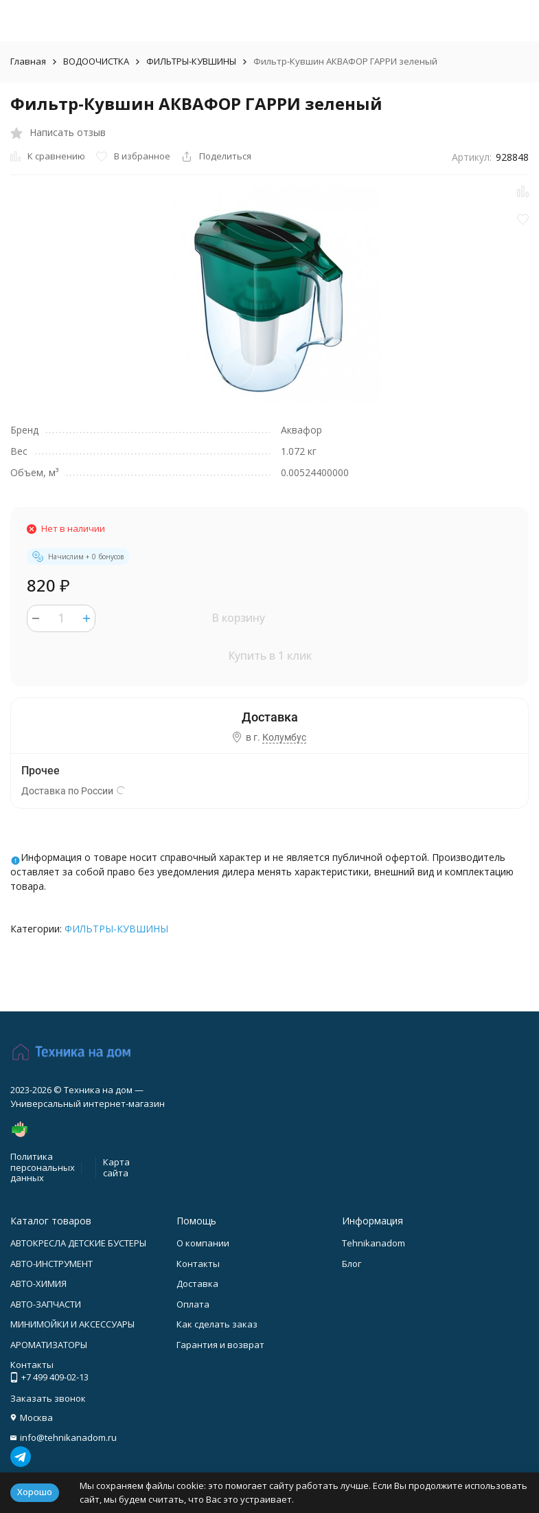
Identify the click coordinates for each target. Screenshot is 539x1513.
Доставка (197, 1283)
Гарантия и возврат (220, 1344)
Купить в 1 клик (270, 655)
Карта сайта (116, 1167)
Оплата (192, 1304)
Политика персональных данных (42, 1167)
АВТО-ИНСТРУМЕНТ (51, 1263)
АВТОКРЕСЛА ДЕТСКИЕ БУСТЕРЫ (78, 1243)
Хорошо (34, 1492)
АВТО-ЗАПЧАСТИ (45, 1304)
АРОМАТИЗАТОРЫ (48, 1344)
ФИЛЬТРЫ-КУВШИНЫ (191, 61)
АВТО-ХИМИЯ (38, 1283)
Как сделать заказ (216, 1324)
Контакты (198, 1263)
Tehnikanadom (373, 1243)
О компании (202, 1243)
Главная (28, 61)
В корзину (238, 617)
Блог (351, 1263)
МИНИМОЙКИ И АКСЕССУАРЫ (72, 1324)
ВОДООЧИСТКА (96, 61)
